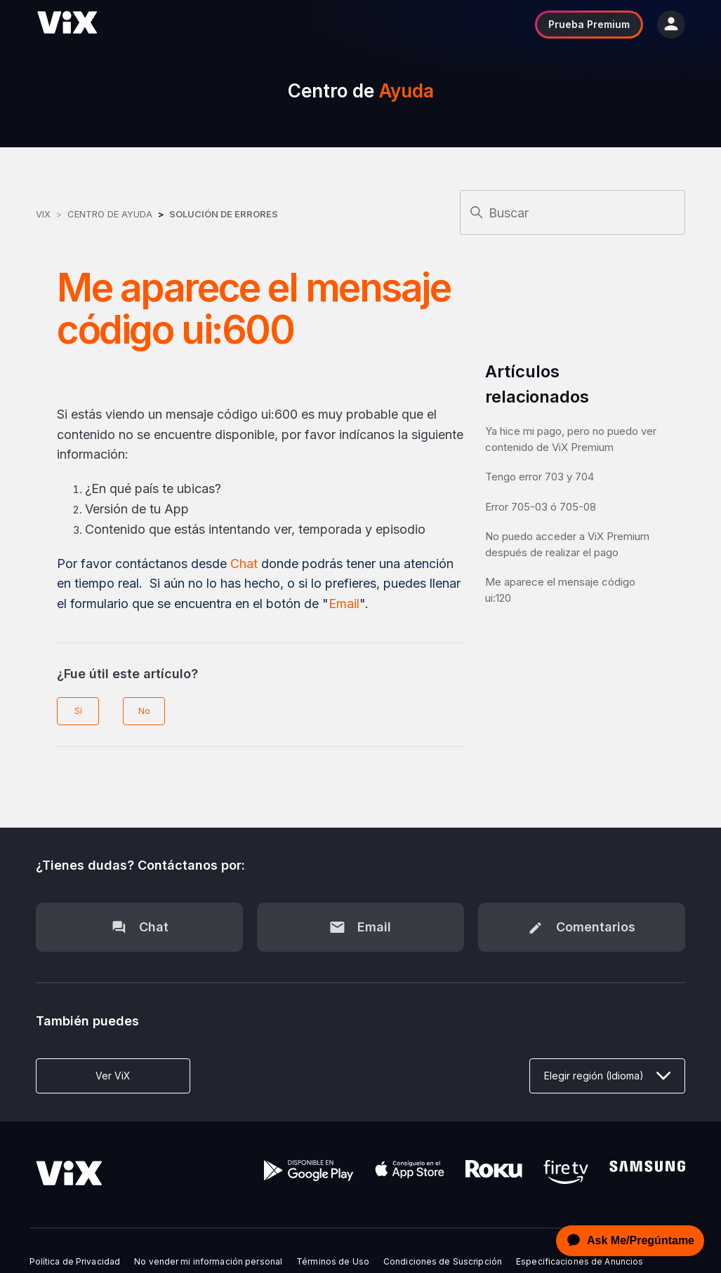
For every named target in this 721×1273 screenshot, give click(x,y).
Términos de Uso (332, 1262)
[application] (626, 1240)
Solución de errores (223, 214)
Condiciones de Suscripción (442, 1262)
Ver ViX (113, 1076)
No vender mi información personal (208, 1262)
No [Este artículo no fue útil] (144, 711)
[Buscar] (572, 212)
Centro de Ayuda (109, 214)
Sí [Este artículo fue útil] (78, 711)
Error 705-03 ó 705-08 (540, 506)
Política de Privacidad (75, 1262)
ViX (43, 214)
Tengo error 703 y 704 (539, 476)
